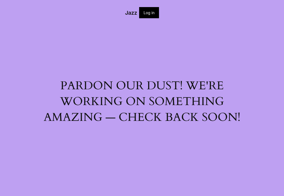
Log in (149, 12)
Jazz (131, 13)
